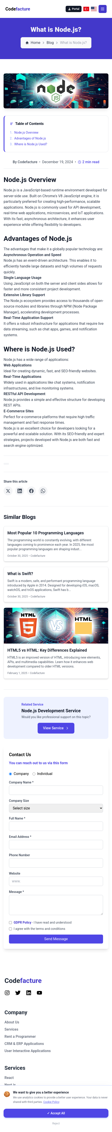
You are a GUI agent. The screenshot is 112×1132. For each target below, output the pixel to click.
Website (14, 873)
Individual (42, 774)
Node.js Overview (24, 132)
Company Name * (21, 782)
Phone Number (19, 855)
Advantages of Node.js (28, 138)
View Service (56, 728)
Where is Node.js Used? (28, 144)
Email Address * (20, 837)
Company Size (19, 800)
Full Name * (17, 818)
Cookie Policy (51, 1102)
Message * (16, 892)
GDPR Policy (22, 922)
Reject (56, 1123)
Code (17, 9)
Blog (50, 43)
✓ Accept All (56, 1113)
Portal (73, 9)
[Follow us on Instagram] (7, 992)
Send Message (56, 939)
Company (19, 774)
